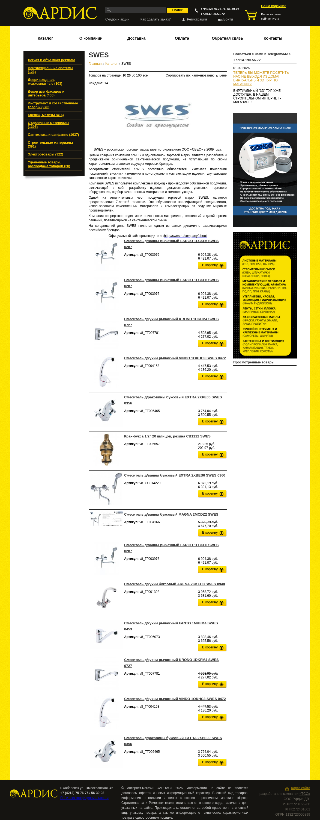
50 (133, 75)
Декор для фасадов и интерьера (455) (46, 93)
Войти (228, 19)
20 (129, 75)
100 (139, 75)
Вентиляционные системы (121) (50, 70)
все (145, 75)
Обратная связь (227, 38)
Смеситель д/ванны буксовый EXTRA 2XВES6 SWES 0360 (174, 475)
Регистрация (197, 19)
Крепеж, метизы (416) (46, 115)
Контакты (273, 38)
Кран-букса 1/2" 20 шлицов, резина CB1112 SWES (167, 436)
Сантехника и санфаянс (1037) (53, 135)
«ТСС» (304, 794)
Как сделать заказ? (155, 19)
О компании (91, 38)
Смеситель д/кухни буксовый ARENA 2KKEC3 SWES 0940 (174, 584)
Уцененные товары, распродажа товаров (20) (49, 164)
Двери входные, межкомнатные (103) (45, 82)
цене (223, 75)
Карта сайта (300, 788)
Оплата (182, 38)
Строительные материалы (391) (50, 144)
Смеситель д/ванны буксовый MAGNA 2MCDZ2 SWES (171, 514)
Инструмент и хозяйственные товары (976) (53, 105)
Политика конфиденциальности (84, 798)
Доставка (136, 38)
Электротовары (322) (45, 154)
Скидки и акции (117, 19)
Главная (95, 64)
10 (124, 75)
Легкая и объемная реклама (51, 60)
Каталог (45, 38)
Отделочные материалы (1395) (48, 125)
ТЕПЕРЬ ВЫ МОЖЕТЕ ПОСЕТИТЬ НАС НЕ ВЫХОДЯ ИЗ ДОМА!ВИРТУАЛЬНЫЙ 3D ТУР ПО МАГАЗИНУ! (261, 78)
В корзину (210, 265)
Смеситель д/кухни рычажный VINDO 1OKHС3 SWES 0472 (175, 358)
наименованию (205, 75)
